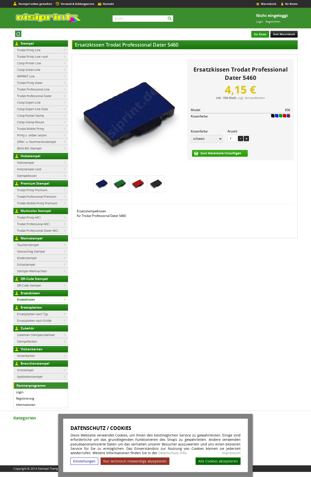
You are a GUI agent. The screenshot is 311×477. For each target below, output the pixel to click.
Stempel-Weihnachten (32, 271)
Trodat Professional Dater (34, 96)
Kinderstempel (27, 258)
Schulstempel (26, 264)
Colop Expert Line (29, 102)
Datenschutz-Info (172, 453)
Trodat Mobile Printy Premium (37, 203)
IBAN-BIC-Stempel (29, 148)
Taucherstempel (28, 245)
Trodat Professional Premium (36, 196)
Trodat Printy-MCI (29, 217)
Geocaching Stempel (31, 251)
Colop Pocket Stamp (30, 115)
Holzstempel (30, 156)
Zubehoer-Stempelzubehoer (36, 335)
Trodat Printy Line (29, 50)
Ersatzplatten (31, 307)
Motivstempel (32, 238)
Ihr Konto (291, 4)
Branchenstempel (35, 363)
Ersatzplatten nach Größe (34, 320)
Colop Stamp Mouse (30, 122)
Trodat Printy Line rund (32, 56)
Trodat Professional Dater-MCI (37, 230)
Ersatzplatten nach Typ (32, 314)
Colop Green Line (28, 70)
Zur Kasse (260, 34)
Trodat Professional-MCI (33, 224)
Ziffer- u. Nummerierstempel (36, 142)
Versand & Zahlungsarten (77, 4)
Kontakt (108, 4)
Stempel (27, 43)
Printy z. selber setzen (32, 135)
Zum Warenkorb (284, 34)
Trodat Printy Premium (32, 190)
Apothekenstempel (30, 376)
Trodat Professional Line (33, 89)
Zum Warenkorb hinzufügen (220, 153)
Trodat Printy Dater (30, 83)
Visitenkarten (32, 349)
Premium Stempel (35, 183)
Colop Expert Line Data (32, 109)
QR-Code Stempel (34, 279)
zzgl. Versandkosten (251, 98)
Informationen (25, 405)
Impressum (231, 453)
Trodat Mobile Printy (30, 129)
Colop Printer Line (29, 63)
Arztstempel (25, 370)
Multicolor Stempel (36, 211)
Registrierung (25, 398)
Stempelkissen (27, 176)
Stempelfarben (27, 341)
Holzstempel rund (29, 169)
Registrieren (273, 21)
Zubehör (27, 328)
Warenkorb (268, 4)
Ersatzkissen (30, 293)
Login (259, 21)
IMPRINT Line (26, 76)
